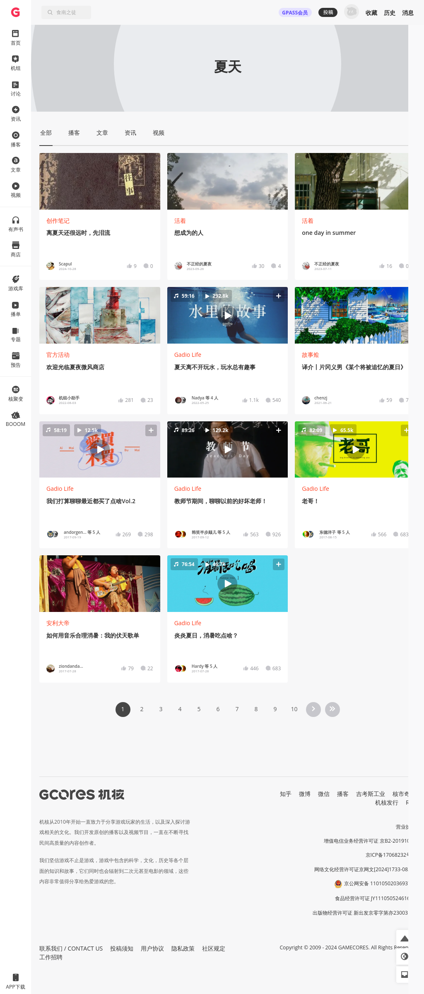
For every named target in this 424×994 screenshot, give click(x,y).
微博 (305, 794)
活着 (180, 221)
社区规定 (213, 948)
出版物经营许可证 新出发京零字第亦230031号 (364, 912)
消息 (408, 13)
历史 (389, 13)
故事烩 (310, 354)
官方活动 (58, 354)
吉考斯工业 (370, 794)
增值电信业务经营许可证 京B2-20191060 (370, 840)
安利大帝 (58, 623)
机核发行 (386, 802)
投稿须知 (121, 948)
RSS (411, 802)
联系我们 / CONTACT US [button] (71, 948)
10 (294, 709)
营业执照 (406, 826)
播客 (343, 794)
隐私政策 (183, 948)
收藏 (371, 13)
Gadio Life (188, 354)
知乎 (286, 794)
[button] (228, 315)
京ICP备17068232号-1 (391, 854)
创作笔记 (58, 221)
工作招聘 (51, 957)
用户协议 (152, 948)
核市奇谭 (404, 794)
